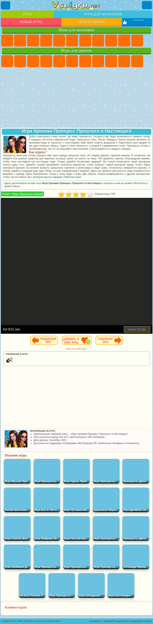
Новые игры (31, 22)
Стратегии (33, 41)
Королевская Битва (72, 41)
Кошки (137, 61)
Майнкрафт (85, 41)
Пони (7, 61)
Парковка (7, 41)
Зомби (59, 41)
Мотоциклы (124, 41)
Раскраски (98, 61)
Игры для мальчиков (103, 14)
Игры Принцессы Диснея (27, 193)
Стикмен (137, 41)
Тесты (59, 61)
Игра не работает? (76, 348)
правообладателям (116, 621)
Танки (46, 41)
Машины (98, 41)
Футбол (20, 41)
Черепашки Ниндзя (111, 41)
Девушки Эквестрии (20, 61)
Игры (27, 14)
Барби (46, 61)
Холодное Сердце (124, 61)
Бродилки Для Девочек (85, 61)
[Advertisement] (76, 98)
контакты (95, 621)
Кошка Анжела (111, 61)
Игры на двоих (91, 22)
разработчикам (141, 621)
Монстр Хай (72, 61)
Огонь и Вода (33, 61)
